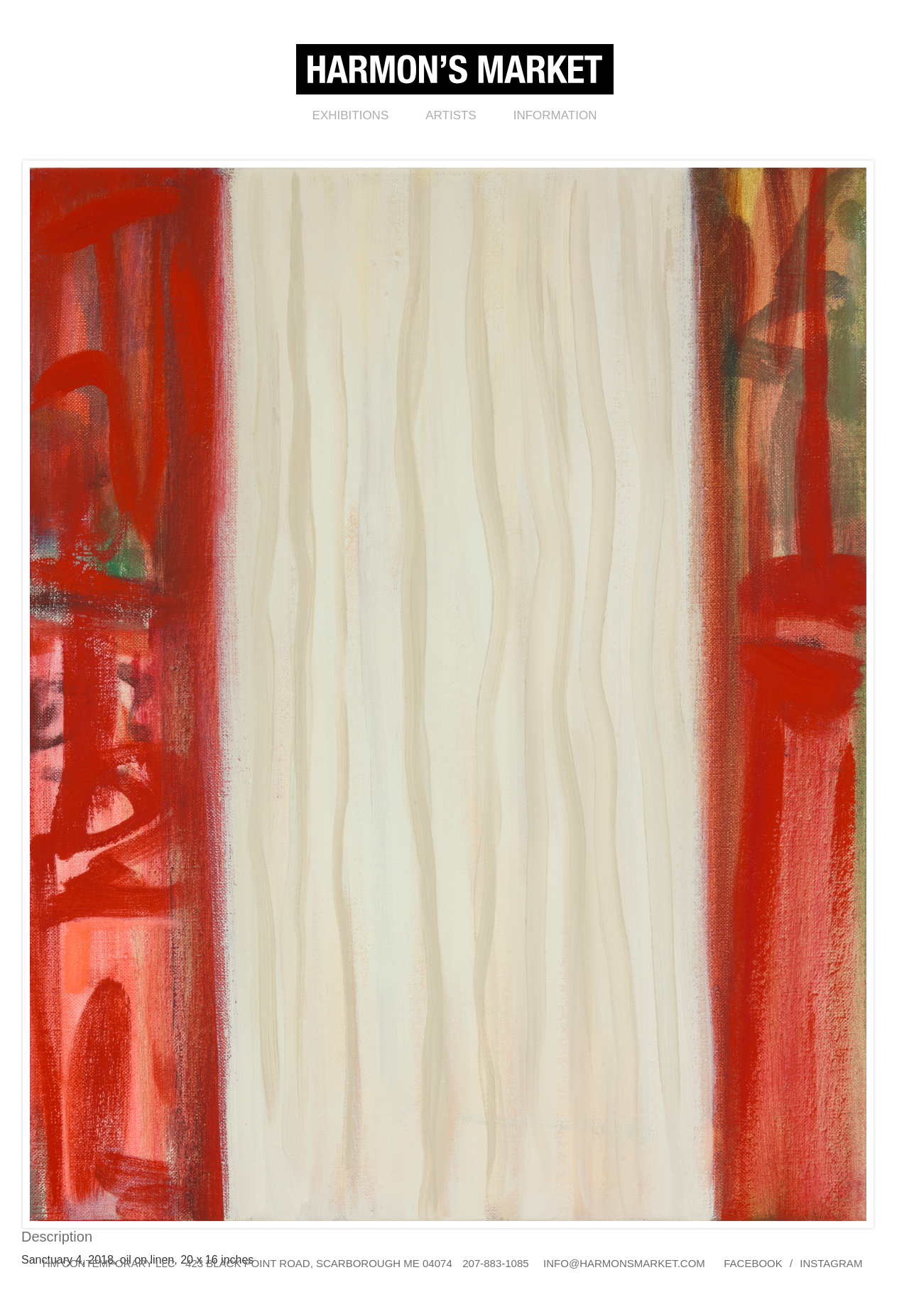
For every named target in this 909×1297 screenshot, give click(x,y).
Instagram (831, 1263)
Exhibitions (350, 115)
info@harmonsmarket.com (624, 1263)
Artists (450, 115)
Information (555, 115)
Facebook (753, 1263)
